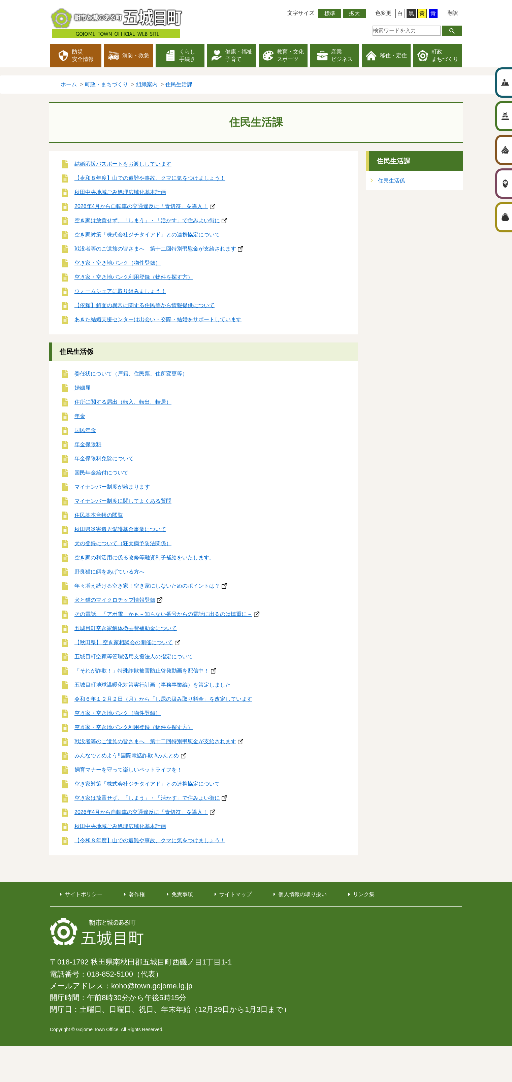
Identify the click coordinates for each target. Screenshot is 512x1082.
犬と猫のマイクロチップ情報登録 (114, 600)
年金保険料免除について (104, 458)
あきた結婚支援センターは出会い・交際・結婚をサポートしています (158, 319)
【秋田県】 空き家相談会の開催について (123, 642)
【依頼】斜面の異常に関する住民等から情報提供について (144, 305)
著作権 (137, 894)
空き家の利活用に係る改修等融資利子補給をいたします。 (144, 557)
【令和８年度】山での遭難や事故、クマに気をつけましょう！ (149, 178)
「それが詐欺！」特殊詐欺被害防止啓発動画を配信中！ (141, 671)
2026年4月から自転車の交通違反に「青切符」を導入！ (141, 206)
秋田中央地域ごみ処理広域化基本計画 (120, 192)
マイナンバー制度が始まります (112, 487)
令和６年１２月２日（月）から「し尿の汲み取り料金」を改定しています (163, 699)
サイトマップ (235, 894)
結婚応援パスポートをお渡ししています (122, 164)
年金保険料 (87, 444)
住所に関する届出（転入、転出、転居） (122, 402)
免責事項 (182, 894)
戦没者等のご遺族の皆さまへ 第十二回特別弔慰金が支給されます (155, 249)
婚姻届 (82, 388)
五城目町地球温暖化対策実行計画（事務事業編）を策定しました (152, 685)
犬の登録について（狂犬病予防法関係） (122, 543)
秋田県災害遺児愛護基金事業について (120, 529)
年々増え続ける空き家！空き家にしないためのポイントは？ (147, 586)
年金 (79, 416)
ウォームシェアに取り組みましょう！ (120, 291)
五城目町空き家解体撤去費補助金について (125, 628)
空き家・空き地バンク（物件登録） (117, 263)
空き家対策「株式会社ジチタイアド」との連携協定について (147, 234)
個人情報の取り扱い (302, 894)
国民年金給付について (101, 473)
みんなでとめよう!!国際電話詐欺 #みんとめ (126, 755)
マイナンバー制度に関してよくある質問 (122, 501)
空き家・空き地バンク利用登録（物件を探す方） (133, 277)
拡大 (354, 13)
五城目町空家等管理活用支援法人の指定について (133, 656)
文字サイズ (300, 13)
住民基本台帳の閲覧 (98, 515)
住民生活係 (76, 351)
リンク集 (364, 894)
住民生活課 (393, 161)
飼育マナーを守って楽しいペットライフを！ (128, 770)
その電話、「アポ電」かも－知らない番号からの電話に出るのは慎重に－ (163, 614)
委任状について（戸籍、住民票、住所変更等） (131, 373)
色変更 (383, 13)
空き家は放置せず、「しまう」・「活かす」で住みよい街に (147, 220)
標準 (329, 13)
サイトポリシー (83, 894)
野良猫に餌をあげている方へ (109, 572)
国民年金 (85, 430)
